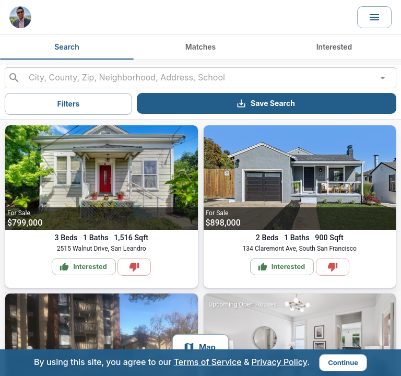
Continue (343, 362)
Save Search (265, 103)
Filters (68, 103)
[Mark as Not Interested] (134, 267)
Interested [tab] (334, 46)
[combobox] (200, 77)
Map (199, 347)
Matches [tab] (200, 46)
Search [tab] (66, 46)
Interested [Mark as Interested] (83, 267)
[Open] (382, 77)
